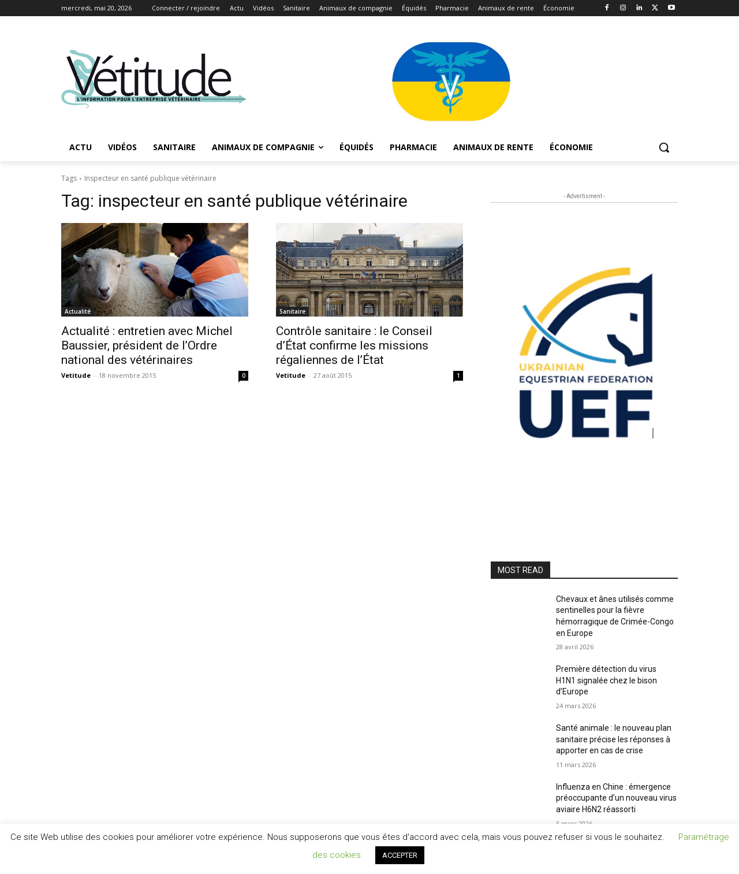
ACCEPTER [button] (399, 855)
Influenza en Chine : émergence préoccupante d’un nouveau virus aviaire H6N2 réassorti (616, 798)
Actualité (78, 311)
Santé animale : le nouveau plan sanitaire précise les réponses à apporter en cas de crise (613, 739)
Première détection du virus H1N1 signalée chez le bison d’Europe (606, 680)
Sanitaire (292, 311)
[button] (664, 147)
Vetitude (76, 375)
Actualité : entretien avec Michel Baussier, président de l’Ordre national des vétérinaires (147, 345)
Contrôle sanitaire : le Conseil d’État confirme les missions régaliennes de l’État (354, 345)
